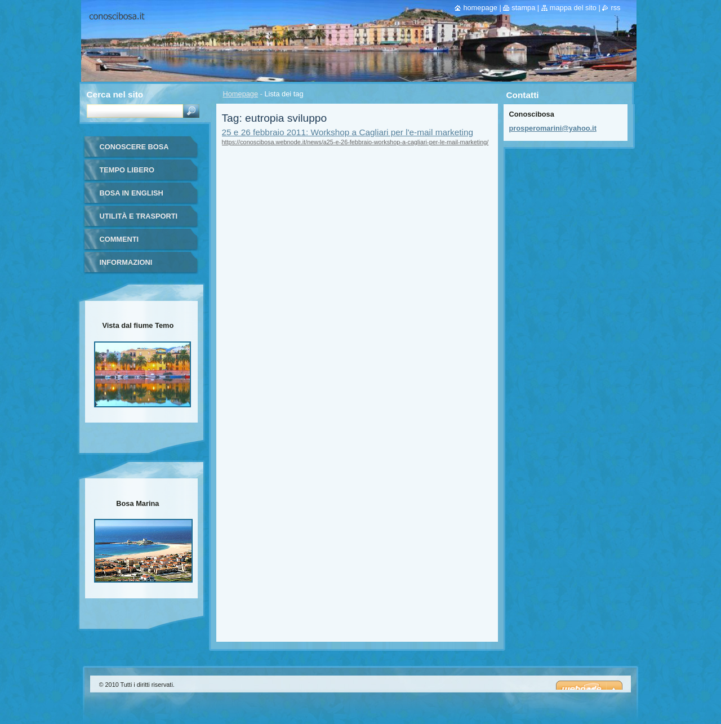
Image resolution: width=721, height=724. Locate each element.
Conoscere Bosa (134, 147)
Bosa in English (131, 193)
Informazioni (126, 262)
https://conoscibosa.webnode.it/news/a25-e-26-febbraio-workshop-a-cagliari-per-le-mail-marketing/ (355, 142)
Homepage (241, 94)
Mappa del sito (573, 7)
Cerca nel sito (115, 94)
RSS (615, 7)
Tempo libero (127, 170)
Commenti (119, 239)
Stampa (523, 7)
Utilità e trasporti (139, 216)
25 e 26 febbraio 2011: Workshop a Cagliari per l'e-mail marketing (348, 132)
